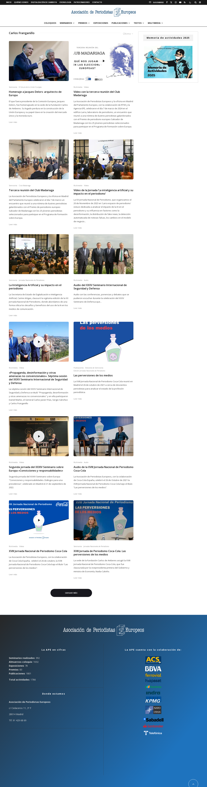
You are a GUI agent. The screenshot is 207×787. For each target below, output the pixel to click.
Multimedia (154, 23)
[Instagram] (176, 2)
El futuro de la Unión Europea (30, 87)
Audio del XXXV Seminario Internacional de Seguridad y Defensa (100, 286)
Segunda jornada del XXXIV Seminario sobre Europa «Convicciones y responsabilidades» (36, 468)
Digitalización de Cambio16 (44, 2)
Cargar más (71, 593)
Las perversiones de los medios (93, 375)
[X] (171, 2)
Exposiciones (100, 23)
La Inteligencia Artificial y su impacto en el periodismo (35, 286)
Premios (82, 23)
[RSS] (185, 2)
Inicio (8, 2)
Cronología (65, 2)
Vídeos (86, 87)
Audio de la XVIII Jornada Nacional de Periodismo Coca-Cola (103, 468)
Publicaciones (119, 23)
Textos (138, 23)
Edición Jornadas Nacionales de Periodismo (89, 371)
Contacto (97, 2)
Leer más (13, 122)
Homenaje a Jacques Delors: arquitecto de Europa (35, 93)
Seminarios (66, 23)
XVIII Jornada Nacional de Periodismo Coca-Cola (38, 551)
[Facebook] (167, 2)
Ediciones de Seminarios (94, 368)
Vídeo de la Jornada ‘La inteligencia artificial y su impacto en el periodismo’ (103, 192)
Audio (86, 280)
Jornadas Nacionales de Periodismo (31, 280)
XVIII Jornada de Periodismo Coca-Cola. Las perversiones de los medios (100, 552)
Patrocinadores (82, 2)
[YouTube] (180, 2)
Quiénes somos (21, 2)
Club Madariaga (25, 185)
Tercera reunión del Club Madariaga (31, 190)
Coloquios (50, 23)
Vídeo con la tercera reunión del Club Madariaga (97, 93)
